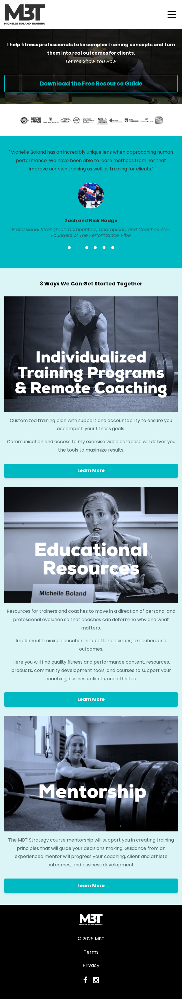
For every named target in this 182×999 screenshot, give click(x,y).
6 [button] (112, 247)
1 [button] (69, 247)
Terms (91, 952)
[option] (91, 193)
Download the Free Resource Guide (91, 83)
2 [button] (78, 247)
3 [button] (86, 247)
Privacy (91, 965)
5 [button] (104, 247)
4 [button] (95, 247)
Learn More (91, 470)
